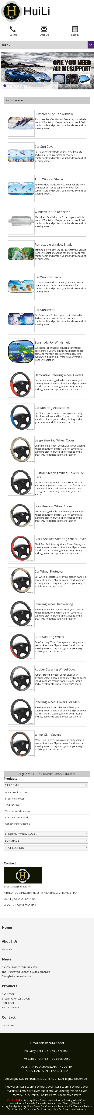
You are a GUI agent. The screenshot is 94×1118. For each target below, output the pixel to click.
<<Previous (45, 774)
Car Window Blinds (48, 277)
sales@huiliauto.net (21, 886)
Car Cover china (27, 1109)
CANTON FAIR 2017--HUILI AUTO (19, 967)
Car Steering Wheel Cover (37, 1086)
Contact (9, 1017)
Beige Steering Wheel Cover (54, 440)
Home (9, 100)
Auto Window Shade (49, 179)
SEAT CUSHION (14, 848)
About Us (10, 941)
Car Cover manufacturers (54, 1106)
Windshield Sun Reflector (52, 212)
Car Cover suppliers (40, 1091)
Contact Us (8, 1025)
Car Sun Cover (45, 147)
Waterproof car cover (17, 792)
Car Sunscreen (45, 310)
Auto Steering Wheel (49, 637)
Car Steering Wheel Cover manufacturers (41, 1100)
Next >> (71, 774)
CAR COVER (12, 785)
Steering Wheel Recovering (54, 604)
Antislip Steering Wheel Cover (24, 1106)
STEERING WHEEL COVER (21, 833)
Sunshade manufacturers (49, 1103)
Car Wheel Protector (49, 571)
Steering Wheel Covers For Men (57, 702)
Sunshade (30, 1103)
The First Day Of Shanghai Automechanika (26, 971)
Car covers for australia (17, 823)
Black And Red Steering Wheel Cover (60, 539)
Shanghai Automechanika (16, 976)
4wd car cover (12, 805)
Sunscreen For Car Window (54, 114)
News (6, 959)
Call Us (13, 34)
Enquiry (75, 34)
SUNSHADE (12, 840)
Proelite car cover (14, 798)
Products (9, 986)
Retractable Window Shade (53, 244)
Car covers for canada (17, 817)
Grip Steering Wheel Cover (53, 506)
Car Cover (13, 1109)
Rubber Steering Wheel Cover (56, 669)
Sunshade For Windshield (52, 342)
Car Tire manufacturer (81, 1106)
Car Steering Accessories (52, 408)
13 (64, 774)
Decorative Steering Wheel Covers (59, 375)
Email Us (44, 34)
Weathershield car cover (18, 811)
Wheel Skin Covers (48, 735)
